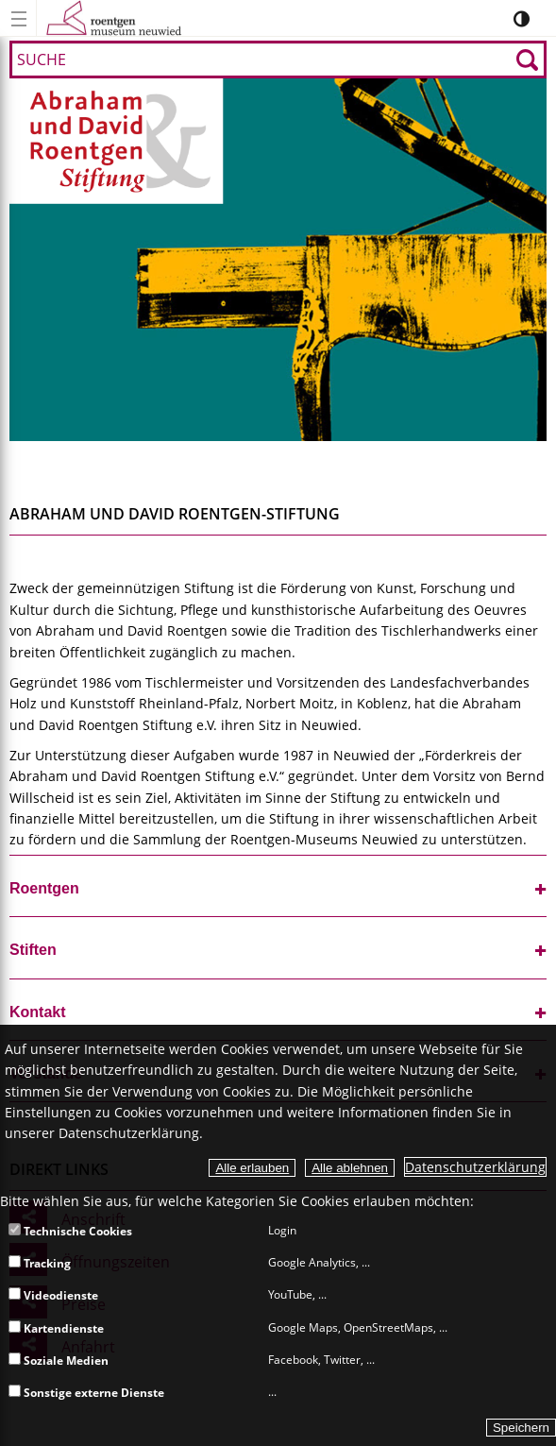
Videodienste (53, 1295)
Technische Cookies (70, 1231)
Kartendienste (56, 1328)
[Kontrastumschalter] (521, 19)
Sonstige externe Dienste (86, 1393)
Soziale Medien (58, 1360)
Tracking (39, 1263)
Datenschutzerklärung (475, 1167)
